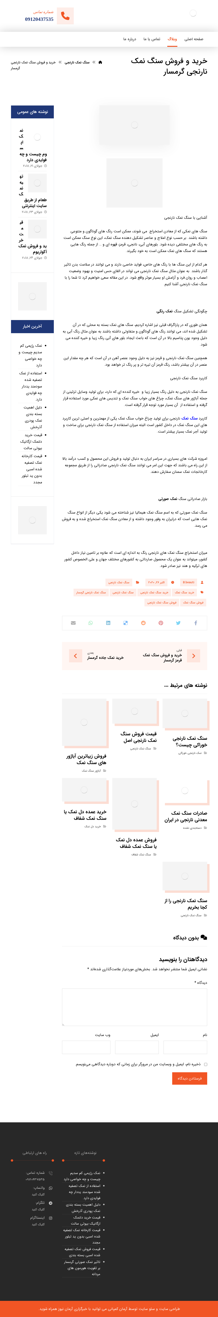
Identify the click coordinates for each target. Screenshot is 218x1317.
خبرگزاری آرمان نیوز (72, 1309)
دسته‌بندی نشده (192, 828)
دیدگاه (201, 983)
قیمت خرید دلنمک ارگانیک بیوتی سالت (31, 441)
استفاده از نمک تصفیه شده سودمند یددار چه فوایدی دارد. (30, 386)
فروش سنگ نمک (193, 602)
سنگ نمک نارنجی (118, 582)
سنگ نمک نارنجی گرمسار (91, 592)
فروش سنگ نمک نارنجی (161, 602)
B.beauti (188, 582)
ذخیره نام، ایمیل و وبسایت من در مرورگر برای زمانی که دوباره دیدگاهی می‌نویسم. (138, 1064)
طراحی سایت (169, 1309)
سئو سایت (147, 1309)
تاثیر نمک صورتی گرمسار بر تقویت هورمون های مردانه (82, 1268)
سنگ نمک (189, 418)
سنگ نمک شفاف (141, 854)
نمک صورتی (167, 499)
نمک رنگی (164, 311)
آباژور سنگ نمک (91, 771)
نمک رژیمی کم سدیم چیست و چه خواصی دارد (30, 355)
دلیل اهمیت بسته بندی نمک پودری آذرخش (32, 417)
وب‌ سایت (102, 1035)
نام (205, 1035)
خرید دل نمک (93, 826)
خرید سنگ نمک (184, 592)
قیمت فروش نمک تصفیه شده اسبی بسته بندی (82, 1252)
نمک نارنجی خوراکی (190, 753)
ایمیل (155, 1035)
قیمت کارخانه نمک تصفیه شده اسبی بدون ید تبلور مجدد (32, 469)
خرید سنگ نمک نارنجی (154, 592)
